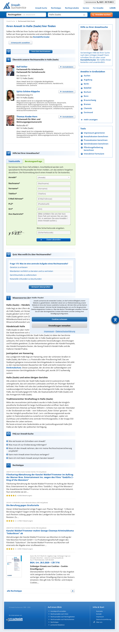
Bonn (86, 96)
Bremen (87, 104)
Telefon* (12, 193)
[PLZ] (54, 204)
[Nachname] (54, 183)
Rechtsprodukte (72, 8)
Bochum (87, 92)
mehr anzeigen (91, 119)
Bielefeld (87, 88)
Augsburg (88, 80)
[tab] (20, 42)
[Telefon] (54, 194)
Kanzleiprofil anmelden (58, 611)
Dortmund (88, 112)
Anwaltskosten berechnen (96, 136)
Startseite (99, 611)
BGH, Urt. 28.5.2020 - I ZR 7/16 (45, 562)
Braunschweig (90, 100)
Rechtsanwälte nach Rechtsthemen (62, 619)
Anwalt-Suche (41, 8)
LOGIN (112, 8)
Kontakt (99, 614)
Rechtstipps (56, 8)
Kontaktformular (41, 37)
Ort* (10, 209)
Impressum (49, 331)
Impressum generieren (94, 132)
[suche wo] (65, 14)
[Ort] (54, 209)
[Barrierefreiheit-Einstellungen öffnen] (115, 319)
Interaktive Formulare (94, 153)
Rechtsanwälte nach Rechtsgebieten (63, 617)
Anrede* (12, 177)
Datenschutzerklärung (65, 331)
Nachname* (14, 183)
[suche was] (24, 14)
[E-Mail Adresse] (54, 199)
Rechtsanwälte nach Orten (59, 614)
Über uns (99, 622)
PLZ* (10, 203)
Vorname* (13, 188)
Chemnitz (88, 108)
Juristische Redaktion (58, 625)
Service (86, 8)
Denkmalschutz (13, 367)
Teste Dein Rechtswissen (40, 51)
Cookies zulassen (59, 319)
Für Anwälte (98, 8)
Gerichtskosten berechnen (96, 143)
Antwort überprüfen (40, 287)
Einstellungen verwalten (60, 325)
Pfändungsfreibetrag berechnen (93, 148)
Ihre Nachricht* (15, 214)
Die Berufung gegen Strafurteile (22, 505)
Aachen (87, 75)
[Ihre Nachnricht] (54, 218)
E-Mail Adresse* (15, 198)
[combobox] (54, 178)
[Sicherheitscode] (54, 232)
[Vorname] (54, 189)
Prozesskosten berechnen (96, 140)
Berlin (86, 84)
